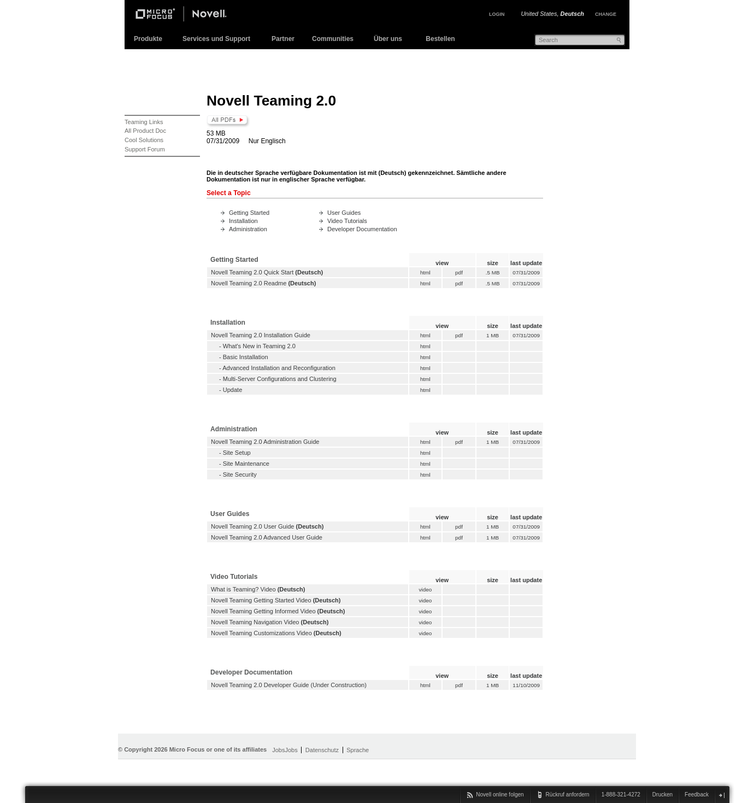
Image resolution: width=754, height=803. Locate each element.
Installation (243, 221)
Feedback (697, 795)
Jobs (278, 750)
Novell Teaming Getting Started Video (261, 600)
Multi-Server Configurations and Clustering (280, 379)
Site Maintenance (246, 463)
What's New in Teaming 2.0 (259, 346)
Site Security (240, 474)
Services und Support (216, 39)
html (425, 272)
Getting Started (249, 212)
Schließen (721, 795)
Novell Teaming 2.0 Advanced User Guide (266, 537)
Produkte (148, 39)
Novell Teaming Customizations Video (261, 633)
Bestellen (440, 39)
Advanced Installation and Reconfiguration (278, 368)
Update (233, 389)
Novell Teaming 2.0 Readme (248, 283)
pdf (458, 272)
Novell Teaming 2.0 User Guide (252, 526)
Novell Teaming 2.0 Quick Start (252, 272)
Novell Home (190, 15)
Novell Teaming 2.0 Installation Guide (260, 335)
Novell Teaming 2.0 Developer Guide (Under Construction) (289, 685)
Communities (333, 39)
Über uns (388, 39)
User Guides (344, 212)
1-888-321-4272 (621, 795)
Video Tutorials (347, 221)
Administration (248, 229)
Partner (283, 39)
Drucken (662, 795)
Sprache (357, 750)
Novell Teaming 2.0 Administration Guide (265, 441)
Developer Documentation (362, 229)
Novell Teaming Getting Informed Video (263, 611)
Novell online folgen (499, 795)
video (425, 590)
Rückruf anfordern (568, 795)
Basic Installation (245, 357)
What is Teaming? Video (243, 589)
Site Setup (237, 452)
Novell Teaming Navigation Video (255, 622)
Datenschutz (322, 750)
